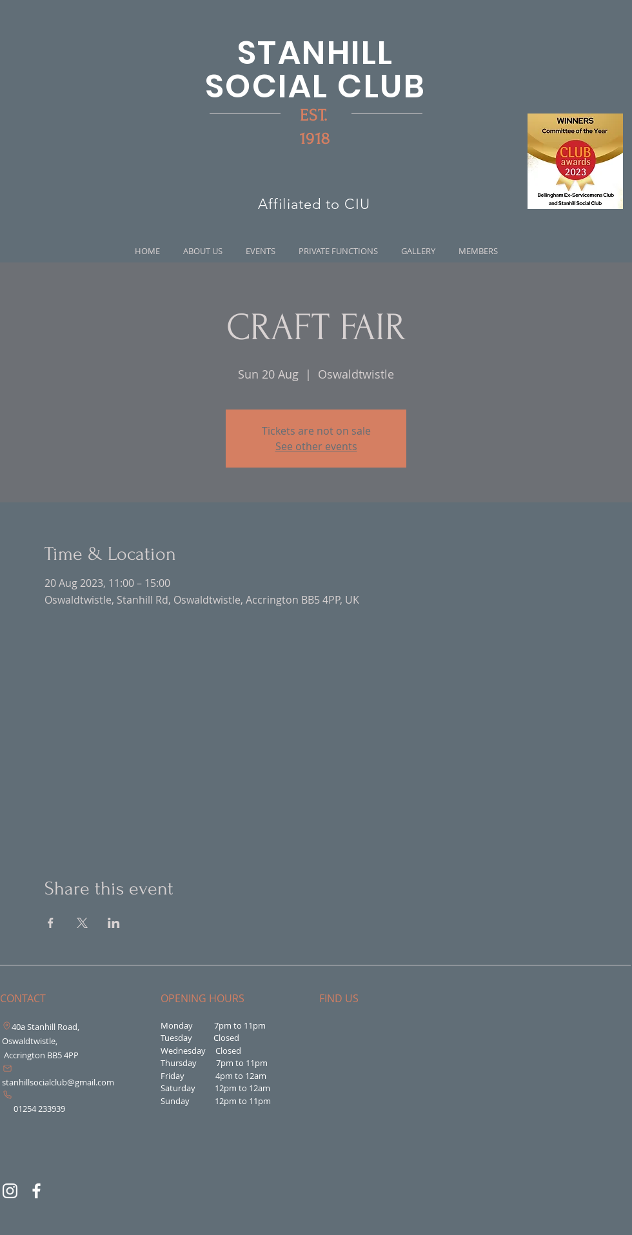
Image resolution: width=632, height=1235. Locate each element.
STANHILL (315, 52)
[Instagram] (10, 1191)
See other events (316, 446)
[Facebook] (36, 1191)
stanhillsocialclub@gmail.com (58, 1082)
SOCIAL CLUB (315, 86)
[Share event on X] (82, 923)
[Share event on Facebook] (50, 923)
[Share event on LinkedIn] (114, 923)
